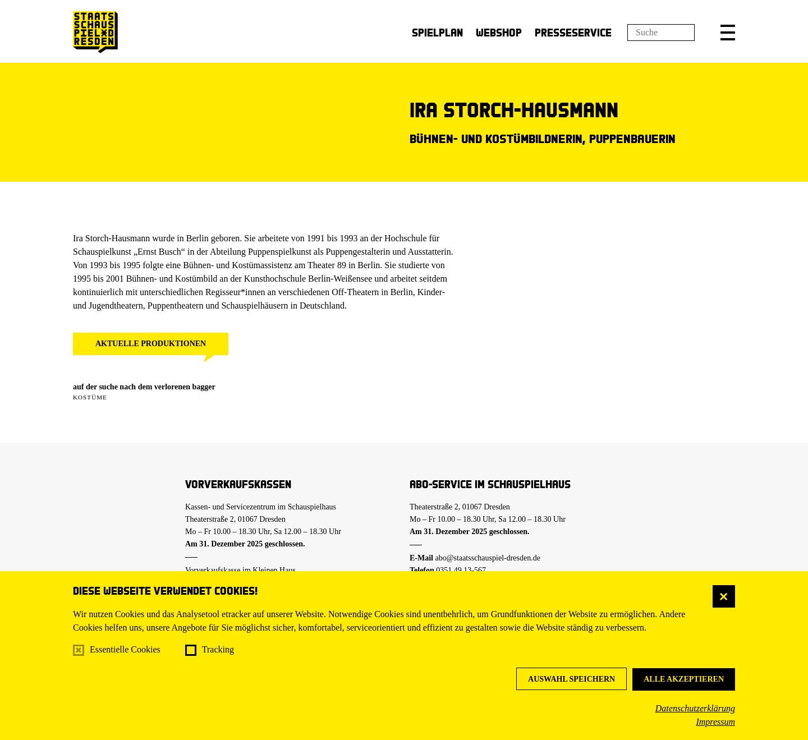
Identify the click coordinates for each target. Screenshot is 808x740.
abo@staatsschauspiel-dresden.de (487, 558)
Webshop (499, 32)
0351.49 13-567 (461, 570)
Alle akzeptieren (684, 679)
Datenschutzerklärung (695, 708)
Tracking (218, 649)
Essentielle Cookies (125, 649)
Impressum (715, 722)
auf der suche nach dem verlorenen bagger (144, 387)
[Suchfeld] (661, 32)
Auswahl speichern (571, 679)
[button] (727, 32)
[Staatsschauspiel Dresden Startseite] (95, 32)
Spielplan (437, 32)
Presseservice (573, 32)
